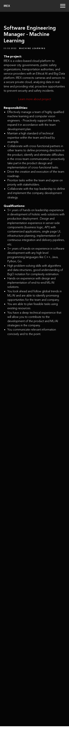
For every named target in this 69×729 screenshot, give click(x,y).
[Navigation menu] (62, 6)
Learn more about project (34, 99)
